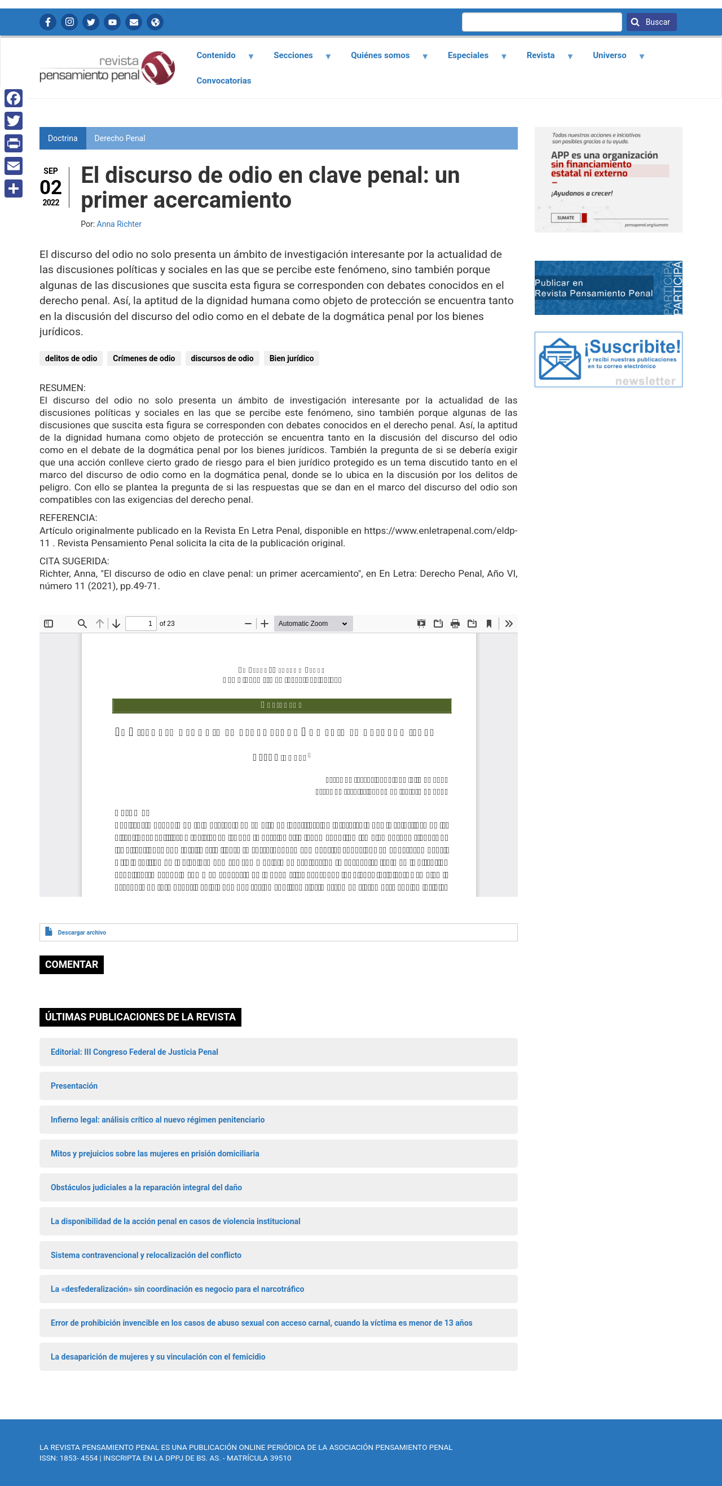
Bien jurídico (292, 358)
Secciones (296, 59)
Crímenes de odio (144, 358)
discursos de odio (222, 358)
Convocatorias (224, 81)
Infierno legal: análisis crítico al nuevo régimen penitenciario (158, 1119)
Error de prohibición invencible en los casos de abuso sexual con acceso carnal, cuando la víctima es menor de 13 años (262, 1322)
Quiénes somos (383, 59)
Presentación (74, 1085)
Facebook (47, 22)
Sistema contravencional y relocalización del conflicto (146, 1255)
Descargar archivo (82, 932)
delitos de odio (71, 358)
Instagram (69, 22)
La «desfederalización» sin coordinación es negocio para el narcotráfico (177, 1289)
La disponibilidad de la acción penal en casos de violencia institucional (176, 1221)
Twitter (90, 22)
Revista (544, 59)
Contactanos (133, 22)
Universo (613, 59)
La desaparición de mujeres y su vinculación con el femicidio (158, 1356)
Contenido (219, 59)
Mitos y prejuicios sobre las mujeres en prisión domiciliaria (155, 1153)
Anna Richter (119, 224)
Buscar (657, 22)
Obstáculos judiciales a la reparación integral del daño (146, 1187)
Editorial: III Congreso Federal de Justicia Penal (134, 1052)
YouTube (112, 22)
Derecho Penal (120, 138)
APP (155, 22)
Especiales (471, 59)
